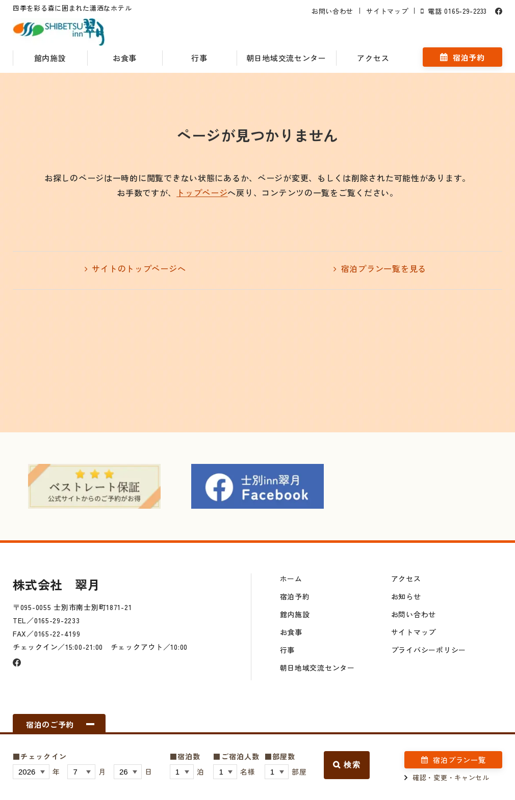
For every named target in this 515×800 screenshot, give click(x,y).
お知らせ (406, 596)
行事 (199, 57)
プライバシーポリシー (428, 650)
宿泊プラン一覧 (459, 760)
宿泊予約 (469, 57)
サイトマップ (387, 11)
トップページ (201, 192)
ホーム (291, 578)
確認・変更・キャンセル (451, 777)
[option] (94, 486)
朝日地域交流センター (286, 57)
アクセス (373, 57)
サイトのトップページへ (139, 268)
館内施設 (50, 57)
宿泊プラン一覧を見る (383, 268)
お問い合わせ (332, 11)
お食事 (125, 57)
